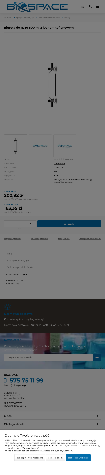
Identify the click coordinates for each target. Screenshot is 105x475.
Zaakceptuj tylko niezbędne (30, 458)
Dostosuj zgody (55, 458)
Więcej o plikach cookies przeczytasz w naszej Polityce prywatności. (39, 450)
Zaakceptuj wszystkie (78, 458)
